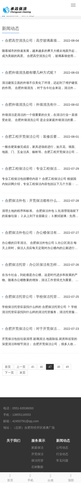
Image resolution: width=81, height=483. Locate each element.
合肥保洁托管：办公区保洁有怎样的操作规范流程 (33, 264)
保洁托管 (37, 460)
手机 (30, 477)
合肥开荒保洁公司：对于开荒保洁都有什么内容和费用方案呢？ (33, 328)
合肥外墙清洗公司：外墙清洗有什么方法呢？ (33, 104)
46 (41, 366)
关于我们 (13, 440)
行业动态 (62, 454)
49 (67, 366)
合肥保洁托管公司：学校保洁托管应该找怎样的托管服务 (33, 296)
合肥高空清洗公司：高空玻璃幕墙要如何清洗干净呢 (33, 40)
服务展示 (38, 440)
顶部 (71, 477)
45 (32, 366)
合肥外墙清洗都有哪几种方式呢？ (31, 72)
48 (58, 366)
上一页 (20, 366)
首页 (8, 366)
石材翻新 (37, 467)
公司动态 (62, 447)
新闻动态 (63, 440)
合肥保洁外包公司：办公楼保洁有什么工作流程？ (33, 232)
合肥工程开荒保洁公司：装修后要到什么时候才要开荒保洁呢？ (33, 136)
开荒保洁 (37, 454)
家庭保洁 (37, 447)
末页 (22, 372)
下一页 (9, 372)
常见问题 (62, 460)
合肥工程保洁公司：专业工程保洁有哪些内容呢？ (33, 168)
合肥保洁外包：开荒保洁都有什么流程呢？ (33, 200)
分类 (51, 477)
